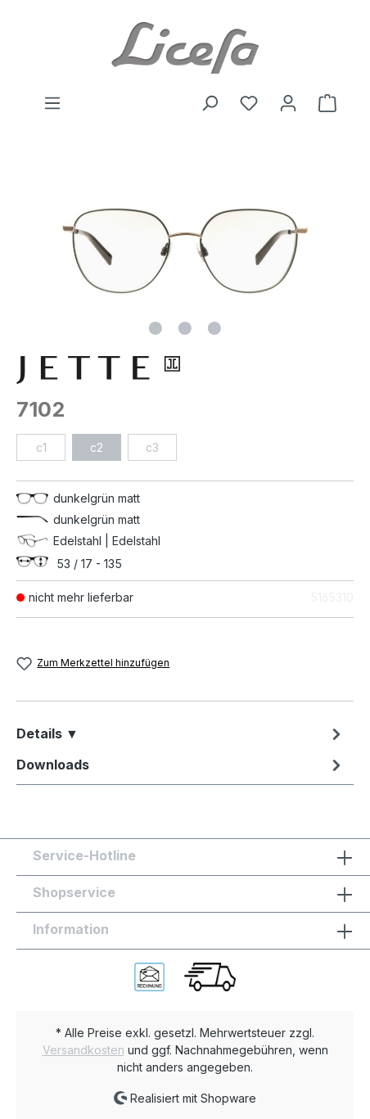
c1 (41, 447)
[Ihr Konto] (288, 103)
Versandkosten (83, 1050)
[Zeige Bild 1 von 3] (155, 328)
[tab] (180, 733)
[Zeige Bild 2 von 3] (185, 328)
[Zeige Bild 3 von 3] (214, 328)
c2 (96, 447)
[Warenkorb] (322, 103)
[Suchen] (209, 103)
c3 (152, 447)
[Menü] (52, 103)
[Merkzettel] (248, 103)
